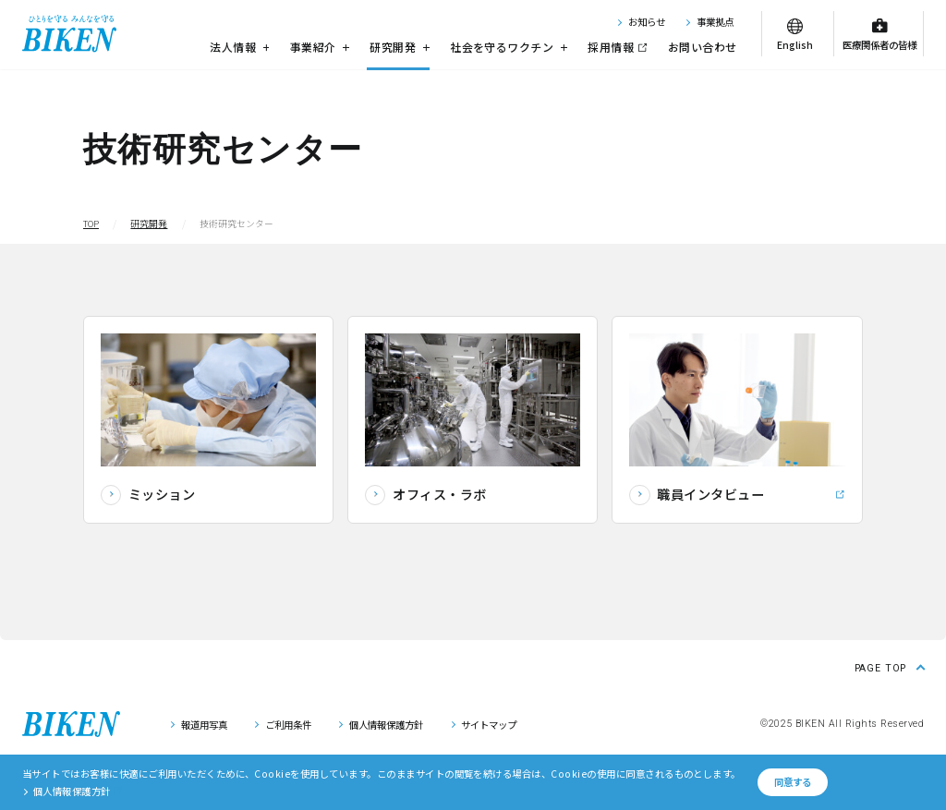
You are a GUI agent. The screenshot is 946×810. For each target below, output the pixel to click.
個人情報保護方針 (386, 724)
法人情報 (239, 46)
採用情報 (611, 46)
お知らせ (646, 22)
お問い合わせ (702, 46)
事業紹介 (319, 46)
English (795, 45)
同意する (792, 782)
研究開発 (399, 46)
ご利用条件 (288, 724)
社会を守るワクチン (508, 46)
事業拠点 (715, 22)
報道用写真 (204, 724)
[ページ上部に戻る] (889, 666)
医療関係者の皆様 (879, 45)
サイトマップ (488, 724)
